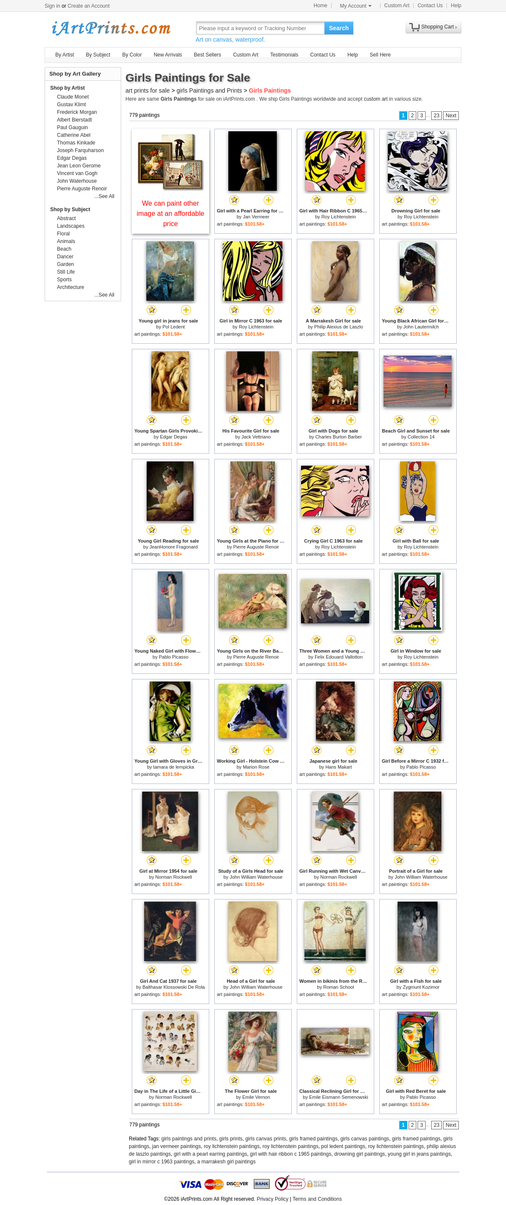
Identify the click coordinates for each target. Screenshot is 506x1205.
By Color (132, 55)
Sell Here (380, 55)
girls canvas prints (265, 1139)
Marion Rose (256, 766)
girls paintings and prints (189, 1139)
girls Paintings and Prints (209, 90)
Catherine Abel (74, 135)
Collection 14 (421, 436)
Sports (64, 280)
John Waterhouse (77, 181)
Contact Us (430, 5)
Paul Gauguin (72, 127)
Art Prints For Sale (110, 28)
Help (456, 5)
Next (451, 116)
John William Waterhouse (256, 877)
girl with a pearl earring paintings (210, 1154)
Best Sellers (207, 55)
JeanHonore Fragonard (173, 546)
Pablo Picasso (173, 656)
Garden (65, 264)
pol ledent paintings (343, 1146)
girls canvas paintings (364, 1139)
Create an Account (89, 6)
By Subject (98, 55)
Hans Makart (338, 766)
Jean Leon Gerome (79, 166)
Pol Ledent (173, 326)
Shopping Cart (437, 27)
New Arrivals (168, 55)
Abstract (66, 218)
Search (339, 28)
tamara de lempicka (173, 766)
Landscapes (71, 226)
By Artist (64, 55)
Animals (66, 241)
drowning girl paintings (359, 1154)
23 (436, 116)
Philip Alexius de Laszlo (338, 326)
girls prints (231, 1139)
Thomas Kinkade (76, 143)
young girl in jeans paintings (419, 1154)
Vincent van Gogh (77, 173)
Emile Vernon (256, 1097)
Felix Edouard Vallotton (339, 656)
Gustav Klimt (71, 104)
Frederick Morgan (77, 112)
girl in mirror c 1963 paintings (161, 1162)
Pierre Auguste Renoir (256, 546)
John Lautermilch (421, 326)
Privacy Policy (273, 1199)
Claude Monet (73, 97)
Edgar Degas (173, 436)
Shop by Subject (70, 209)
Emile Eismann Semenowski (338, 1097)
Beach (64, 249)
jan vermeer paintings (176, 1146)
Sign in (52, 6)
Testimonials (284, 55)
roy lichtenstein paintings (231, 1146)
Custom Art (396, 5)
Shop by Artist (67, 88)
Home (320, 5)
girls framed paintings (313, 1139)
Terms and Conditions (317, 1199)
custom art (376, 99)
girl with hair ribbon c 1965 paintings (290, 1154)
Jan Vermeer (256, 216)
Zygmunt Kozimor (421, 987)
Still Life (66, 272)
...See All (104, 196)
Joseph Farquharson (80, 150)
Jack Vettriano (256, 436)
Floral (63, 234)
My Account (356, 6)
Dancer (65, 257)
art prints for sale (147, 90)
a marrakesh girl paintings (226, 1162)
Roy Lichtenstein (338, 216)
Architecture (70, 287)
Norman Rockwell (173, 877)
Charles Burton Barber (339, 436)
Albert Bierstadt (74, 120)
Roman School (338, 987)
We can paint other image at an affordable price (171, 213)
